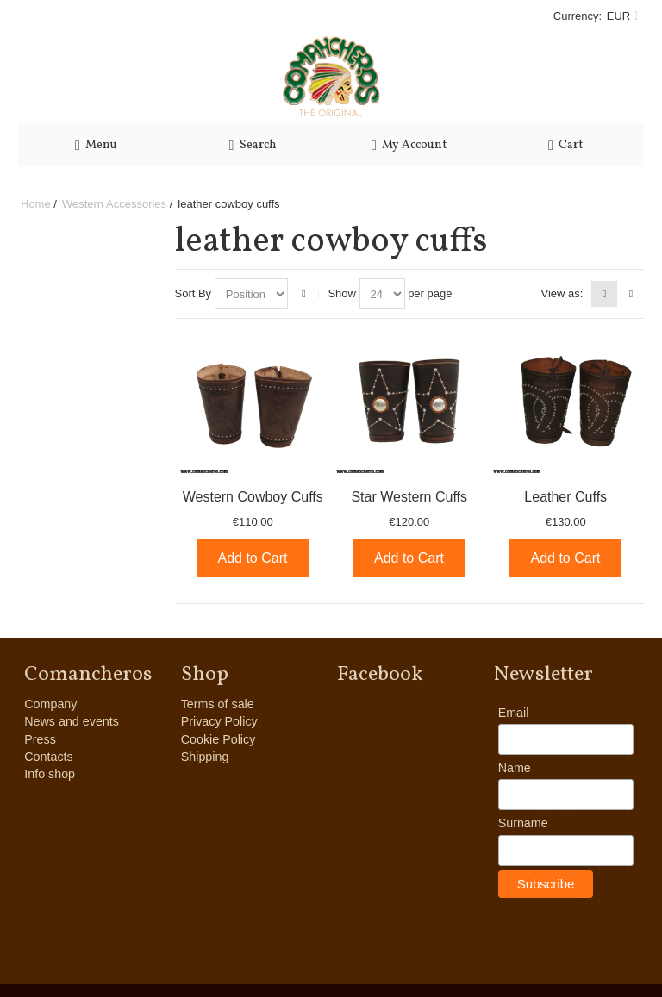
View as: (561, 293)
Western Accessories (114, 203)
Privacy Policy (219, 721)
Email (513, 713)
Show (342, 293)
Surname (523, 823)
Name (514, 768)
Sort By (193, 293)
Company (50, 704)
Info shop (49, 774)
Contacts (48, 756)
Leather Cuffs (565, 496)
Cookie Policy (218, 739)
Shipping (205, 756)
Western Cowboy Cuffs (253, 496)
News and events (71, 721)
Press (40, 739)
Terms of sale (217, 704)
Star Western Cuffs (409, 496)
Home (36, 203)
